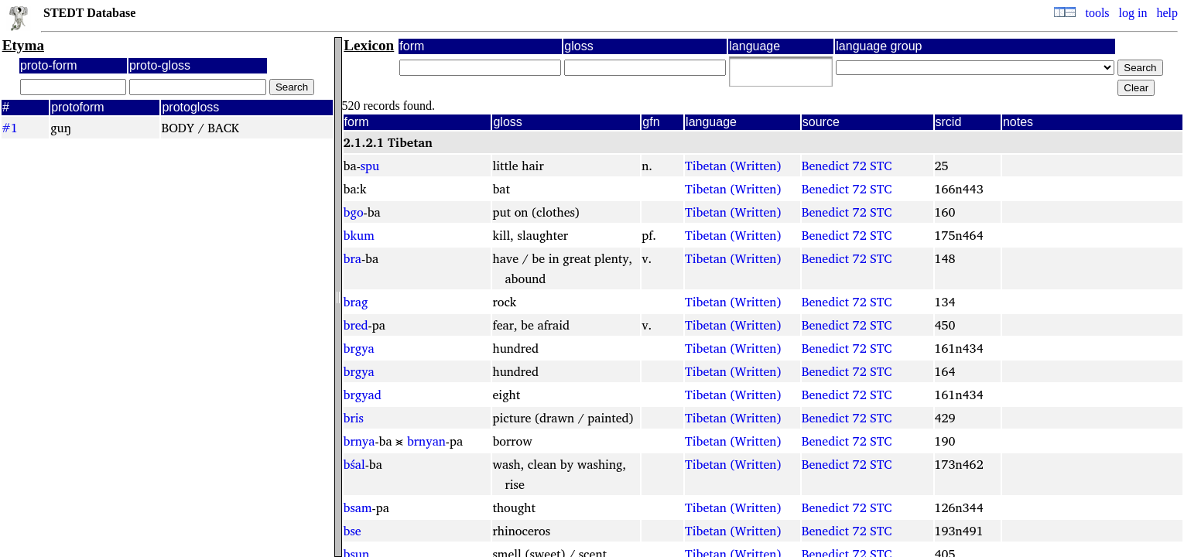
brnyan (426, 441)
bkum (359, 235)
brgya (359, 348)
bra (352, 258)
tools (1097, 12)
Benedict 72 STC (847, 165)
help (1167, 12)
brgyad (363, 394)
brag (356, 302)
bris (354, 418)
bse (352, 531)
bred (356, 325)
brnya (359, 441)
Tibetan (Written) (733, 165)
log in (1133, 12)
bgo (354, 212)
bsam (358, 507)
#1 (10, 128)
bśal (354, 464)
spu (370, 165)
